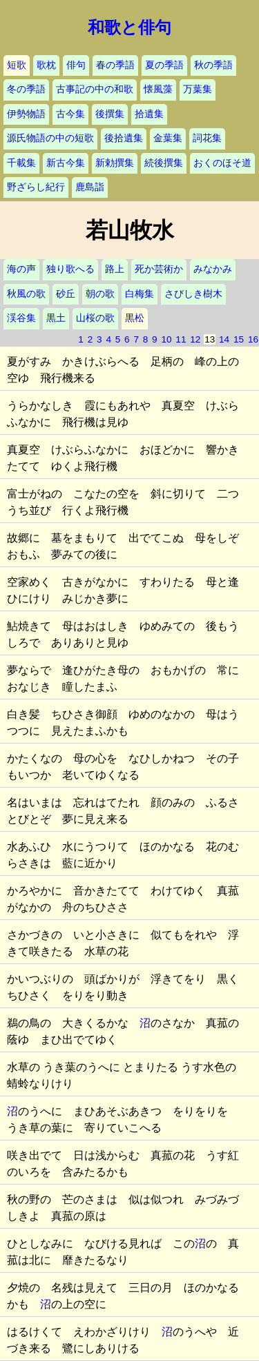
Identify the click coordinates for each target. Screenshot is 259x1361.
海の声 (21, 269)
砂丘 (65, 294)
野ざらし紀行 (36, 187)
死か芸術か (159, 269)
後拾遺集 (123, 138)
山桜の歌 (95, 318)
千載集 (21, 163)
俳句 (76, 65)
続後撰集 (163, 163)
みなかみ (212, 269)
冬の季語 (26, 89)
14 (224, 339)
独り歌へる (70, 269)
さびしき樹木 (193, 294)
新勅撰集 (114, 163)
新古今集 (65, 163)
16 (253, 339)
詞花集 (207, 138)
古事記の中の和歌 (94, 89)
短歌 (16, 65)
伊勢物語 (26, 114)
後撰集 (109, 114)
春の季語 (115, 65)
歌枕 (46, 65)
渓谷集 (21, 318)
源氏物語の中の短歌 (50, 138)
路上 (114, 269)
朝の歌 (100, 294)
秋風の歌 (26, 294)
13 (209, 339)
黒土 (56, 318)
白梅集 (139, 294)
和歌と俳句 (129, 28)
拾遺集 (149, 114)
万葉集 (197, 89)
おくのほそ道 (222, 163)
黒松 (134, 318)
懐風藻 (158, 89)
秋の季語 (213, 65)
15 (238, 339)
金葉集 (167, 138)
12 (195, 339)
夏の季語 (164, 65)
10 (166, 339)
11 (180, 339)
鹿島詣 (89, 187)
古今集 (70, 114)
